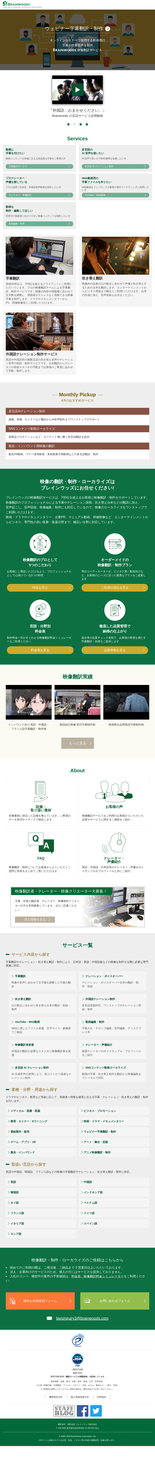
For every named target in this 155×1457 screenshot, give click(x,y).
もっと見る (77, 754)
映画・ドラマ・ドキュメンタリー (104, 1132)
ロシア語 (16, 1244)
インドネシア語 (93, 1203)
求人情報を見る (35, 930)
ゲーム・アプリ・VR (23, 1152)
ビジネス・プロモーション (100, 1121)
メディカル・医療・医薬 (25, 1121)
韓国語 (15, 1203)
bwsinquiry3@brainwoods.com (82, 1329)
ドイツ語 (89, 1224)
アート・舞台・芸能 (96, 1152)
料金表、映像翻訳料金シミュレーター (97, 1287)
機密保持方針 (56, 1408)
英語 (13, 1192)
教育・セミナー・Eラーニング (29, 1132)
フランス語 (17, 1224)
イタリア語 (17, 1234)
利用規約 (101, 1408)
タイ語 (15, 1213)
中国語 (88, 1192)
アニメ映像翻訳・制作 (97, 1163)
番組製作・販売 (20, 1142)
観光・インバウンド (23, 1163)
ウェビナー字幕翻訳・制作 (100, 1142)
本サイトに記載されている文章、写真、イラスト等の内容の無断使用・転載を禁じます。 (77, 1451)
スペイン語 (90, 1234)
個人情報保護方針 (80, 1408)
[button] (68, 124)
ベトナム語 (90, 1213)
